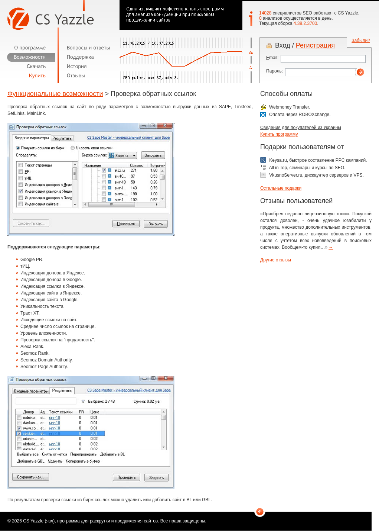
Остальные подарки (280, 188)
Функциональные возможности (55, 93)
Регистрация (315, 45)
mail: (272, 57)
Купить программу (279, 134)
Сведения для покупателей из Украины (300, 127)
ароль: (274, 71)
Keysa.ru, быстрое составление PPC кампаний (317, 160)
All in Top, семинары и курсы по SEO (306, 167)
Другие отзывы (275, 260)
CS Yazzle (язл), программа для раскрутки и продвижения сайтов (90, 521)
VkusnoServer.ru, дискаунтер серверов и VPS (315, 175)
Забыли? (361, 40)
